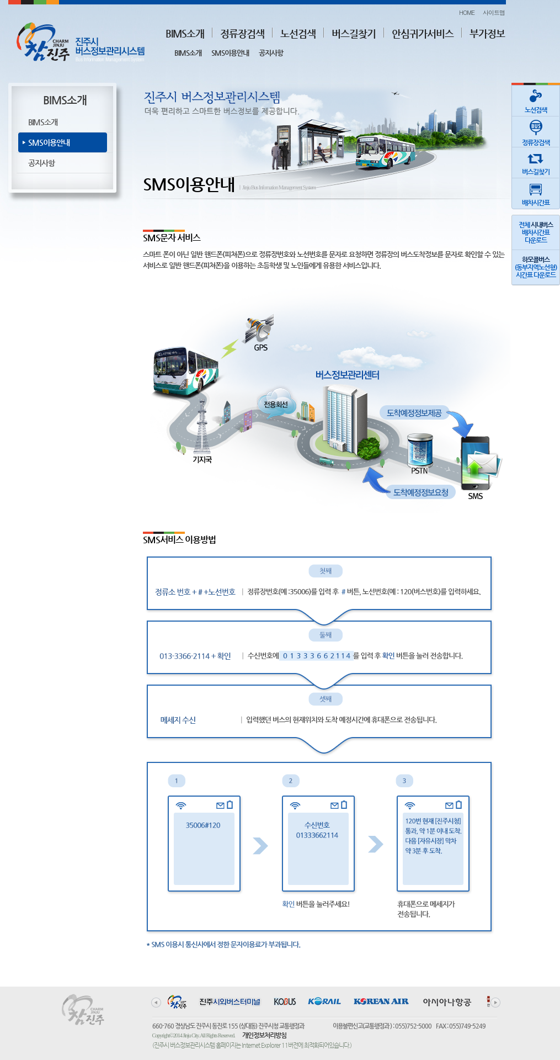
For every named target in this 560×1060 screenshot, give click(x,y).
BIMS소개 (185, 33)
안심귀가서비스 (423, 33)
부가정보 (487, 33)
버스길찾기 (354, 33)
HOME (466, 12)
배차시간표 (536, 192)
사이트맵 (494, 12)
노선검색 (298, 33)
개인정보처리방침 (264, 1035)
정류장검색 (242, 33)
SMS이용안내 (230, 53)
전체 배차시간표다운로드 (536, 232)
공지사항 (271, 53)
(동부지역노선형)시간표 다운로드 (536, 267)
